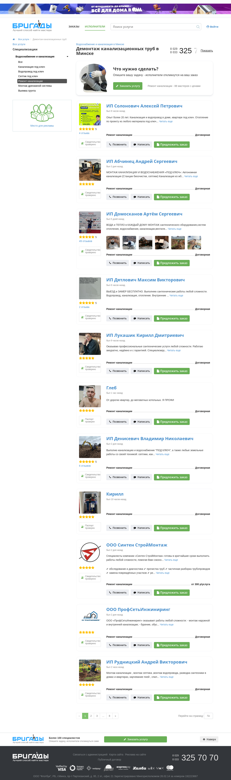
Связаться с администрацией (90, 754)
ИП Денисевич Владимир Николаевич (149, 438)
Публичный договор (109, 759)
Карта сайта (116, 754)
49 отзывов (85, 241)
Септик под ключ (28, 76)
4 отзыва (84, 133)
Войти (212, 26)
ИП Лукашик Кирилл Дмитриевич (145, 335)
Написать (142, 144)
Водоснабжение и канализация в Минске (100, 44)
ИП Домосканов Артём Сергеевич (144, 214)
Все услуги (19, 44)
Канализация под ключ (31, 66)
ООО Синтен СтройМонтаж (136, 545)
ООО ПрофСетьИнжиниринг (138, 609)
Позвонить (118, 144)
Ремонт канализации (30, 81)
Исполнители (95, 26)
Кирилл (114, 494)
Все (20, 62)
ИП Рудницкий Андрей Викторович (146, 662)
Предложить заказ (172, 144)
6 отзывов (85, 465)
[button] (42, 57)
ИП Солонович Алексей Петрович (144, 106)
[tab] (42, 56)
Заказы (74, 26)
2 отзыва (84, 307)
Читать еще (166, 121)
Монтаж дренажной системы (35, 85)
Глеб (111, 388)
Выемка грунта (27, 90)
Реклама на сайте (135, 754)
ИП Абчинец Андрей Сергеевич (141, 161)
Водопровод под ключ (31, 71)
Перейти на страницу (190, 715)
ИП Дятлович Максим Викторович (145, 280)
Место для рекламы (42, 115)
